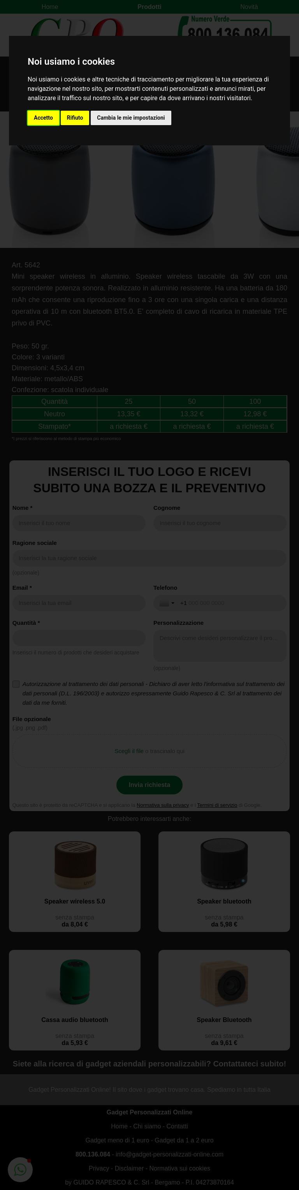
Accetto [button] (43, 118)
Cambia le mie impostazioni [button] (131, 118)
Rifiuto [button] (75, 118)
